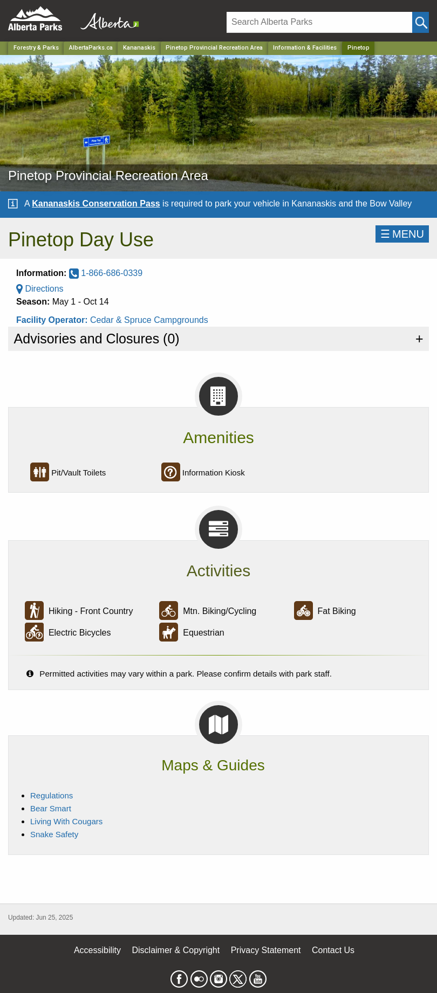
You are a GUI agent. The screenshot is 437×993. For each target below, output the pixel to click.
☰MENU (402, 234)
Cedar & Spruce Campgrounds (149, 320)
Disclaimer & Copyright (176, 950)
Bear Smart (50, 808)
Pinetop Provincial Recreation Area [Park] (214, 47)
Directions (40, 288)
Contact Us (333, 950)
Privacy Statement (266, 950)
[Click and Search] (420, 22)
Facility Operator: (53, 320)
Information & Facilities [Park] (305, 47)
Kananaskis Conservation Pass (96, 203)
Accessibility (97, 950)
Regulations (51, 795)
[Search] (319, 22)
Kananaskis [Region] (139, 47)
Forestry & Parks (36, 47)
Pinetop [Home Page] (358, 47)
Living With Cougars (66, 821)
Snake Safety (54, 834)
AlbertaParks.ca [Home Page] (91, 47)
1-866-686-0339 (105, 273)
